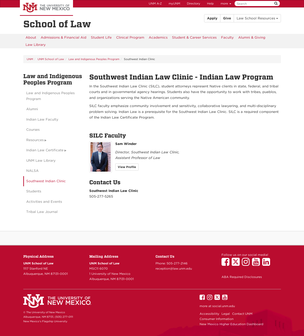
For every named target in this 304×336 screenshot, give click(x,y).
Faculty (227, 37)
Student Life (101, 37)
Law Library (36, 45)
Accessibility (209, 313)
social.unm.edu (223, 306)
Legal (226, 313)
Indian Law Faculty (42, 119)
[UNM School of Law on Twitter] (237, 264)
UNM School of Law (51, 59)
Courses (33, 130)
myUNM (174, 3)
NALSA (32, 171)
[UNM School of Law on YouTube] (257, 264)
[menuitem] (30, 37)
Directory (193, 3)
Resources (35, 140)
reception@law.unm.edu (174, 268)
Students (33, 191)
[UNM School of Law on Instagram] (247, 264)
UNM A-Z (155, 3)
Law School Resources (257, 18)
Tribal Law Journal (42, 212)
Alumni (32, 109)
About (31, 37)
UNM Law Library (41, 161)
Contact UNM (242, 313)
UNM (30, 59)
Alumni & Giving (251, 37)
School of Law (57, 24)
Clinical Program (130, 37)
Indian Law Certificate (45, 150)
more (226, 3)
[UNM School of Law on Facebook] (227, 264)
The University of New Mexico (46, 8)
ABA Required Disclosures (242, 277)
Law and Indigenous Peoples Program (93, 59)
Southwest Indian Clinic (46, 181)
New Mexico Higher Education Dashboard (231, 324)
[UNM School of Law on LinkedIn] (267, 264)
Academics (158, 37)
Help (210, 3)
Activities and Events (44, 202)
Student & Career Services (194, 37)
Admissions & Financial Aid (63, 37)
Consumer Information (216, 319)
